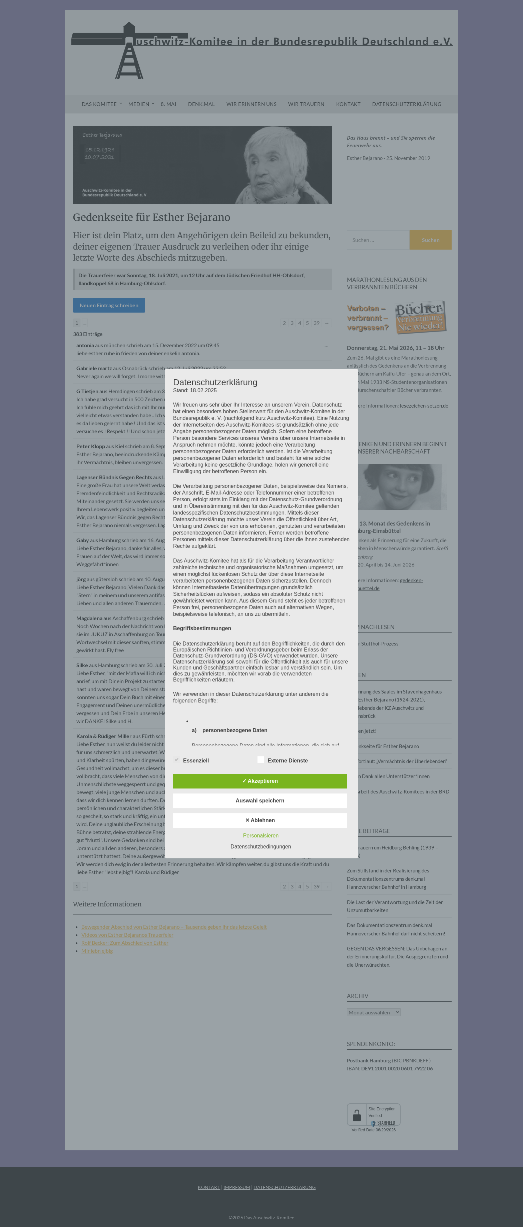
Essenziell (191, 759)
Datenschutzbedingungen (260, 846)
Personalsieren (261, 835)
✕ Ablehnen (260, 820)
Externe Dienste (282, 759)
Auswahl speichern (260, 800)
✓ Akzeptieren (260, 781)
